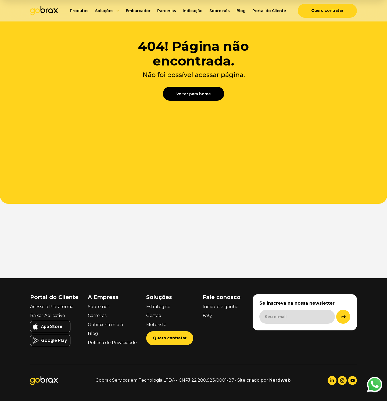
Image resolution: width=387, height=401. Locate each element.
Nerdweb (280, 380)
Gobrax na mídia (105, 324)
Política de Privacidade (112, 342)
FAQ (207, 315)
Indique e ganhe (220, 306)
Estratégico (158, 306)
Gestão (153, 315)
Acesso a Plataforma (51, 306)
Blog (93, 333)
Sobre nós (98, 306)
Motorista (156, 324)
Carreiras (97, 315)
